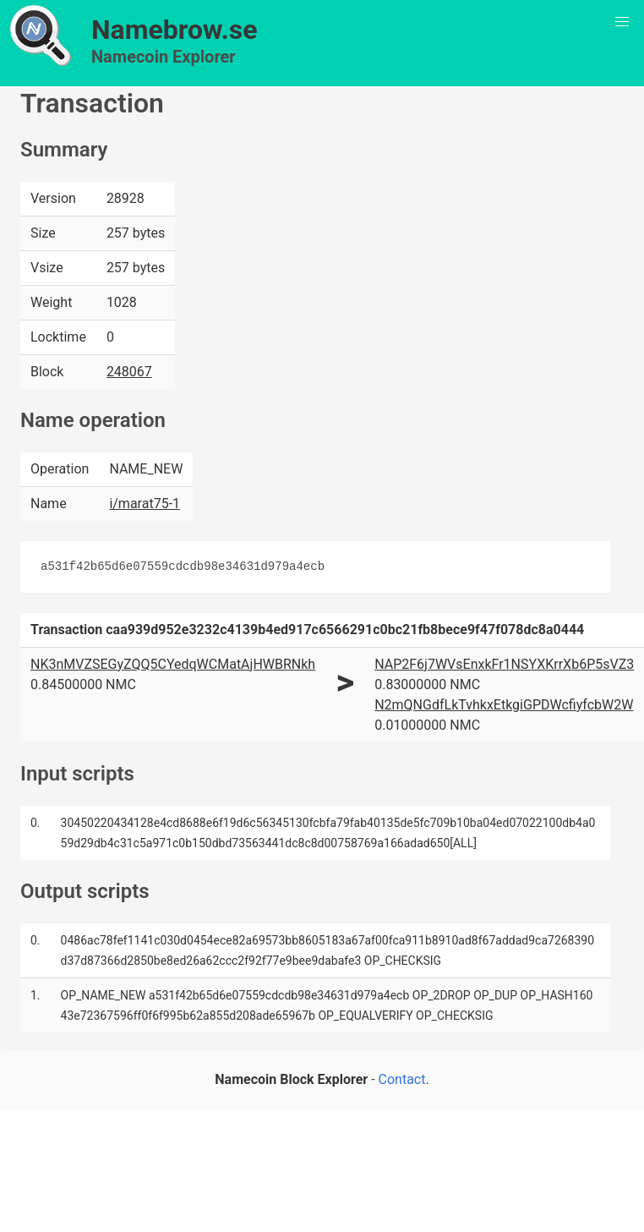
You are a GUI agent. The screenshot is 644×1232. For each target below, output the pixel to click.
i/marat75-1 (144, 504)
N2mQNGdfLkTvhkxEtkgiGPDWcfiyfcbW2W (503, 705)
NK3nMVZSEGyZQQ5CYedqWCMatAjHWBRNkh (172, 664)
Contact (402, 1079)
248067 (129, 372)
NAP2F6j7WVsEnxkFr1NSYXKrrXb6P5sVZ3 (504, 664)
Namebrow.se (174, 30)
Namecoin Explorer (163, 57)
